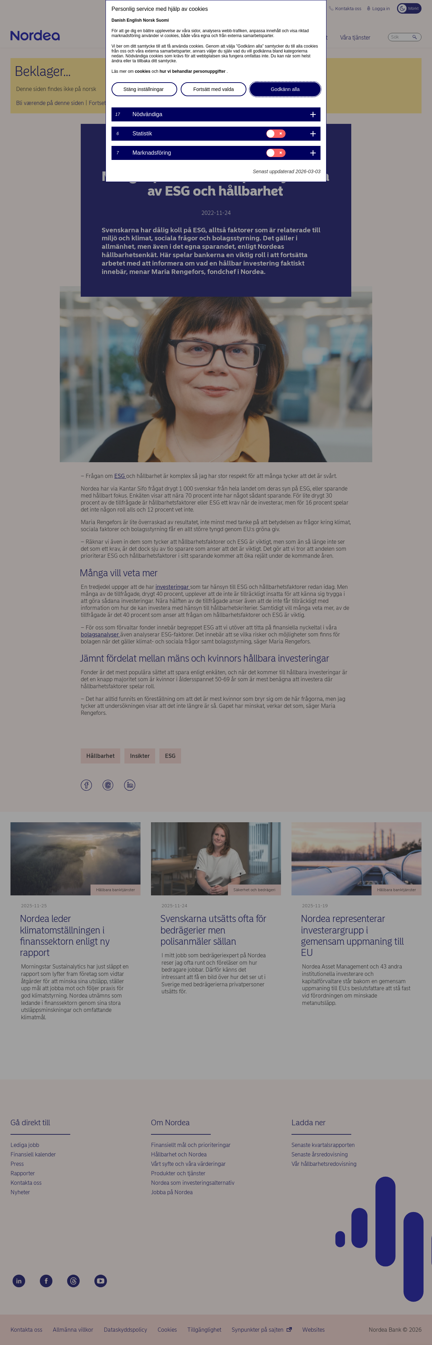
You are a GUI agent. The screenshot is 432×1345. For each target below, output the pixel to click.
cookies (143, 71)
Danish (118, 20)
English (134, 20)
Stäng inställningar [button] (143, 89)
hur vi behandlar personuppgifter (192, 71)
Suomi (162, 20)
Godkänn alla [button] (285, 89)
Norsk (149, 20)
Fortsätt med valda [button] (213, 89)
